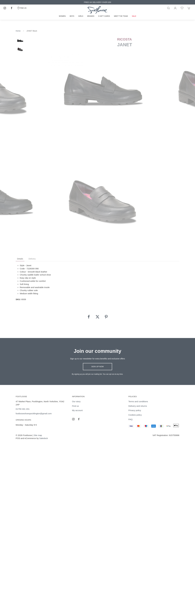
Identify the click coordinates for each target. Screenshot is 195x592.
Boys (72, 16)
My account (77, 410)
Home (18, 31)
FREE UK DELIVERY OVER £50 (97, 2)
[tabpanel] (103, 89)
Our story (76, 401)
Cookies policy (135, 415)
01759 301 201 (22, 409)
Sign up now (97, 367)
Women (62, 16)
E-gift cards (104, 16)
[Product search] (168, 8)
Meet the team (121, 16)
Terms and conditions (138, 401)
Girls (80, 16)
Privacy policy (134, 410)
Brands (90, 16)
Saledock (43, 438)
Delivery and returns (137, 406)
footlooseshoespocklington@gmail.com (34, 413)
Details (20, 259)
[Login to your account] (175, 8)
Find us (75, 406)
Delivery (32, 259)
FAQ (130, 419)
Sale (134, 16)
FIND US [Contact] (21, 8)
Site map (38, 435)
